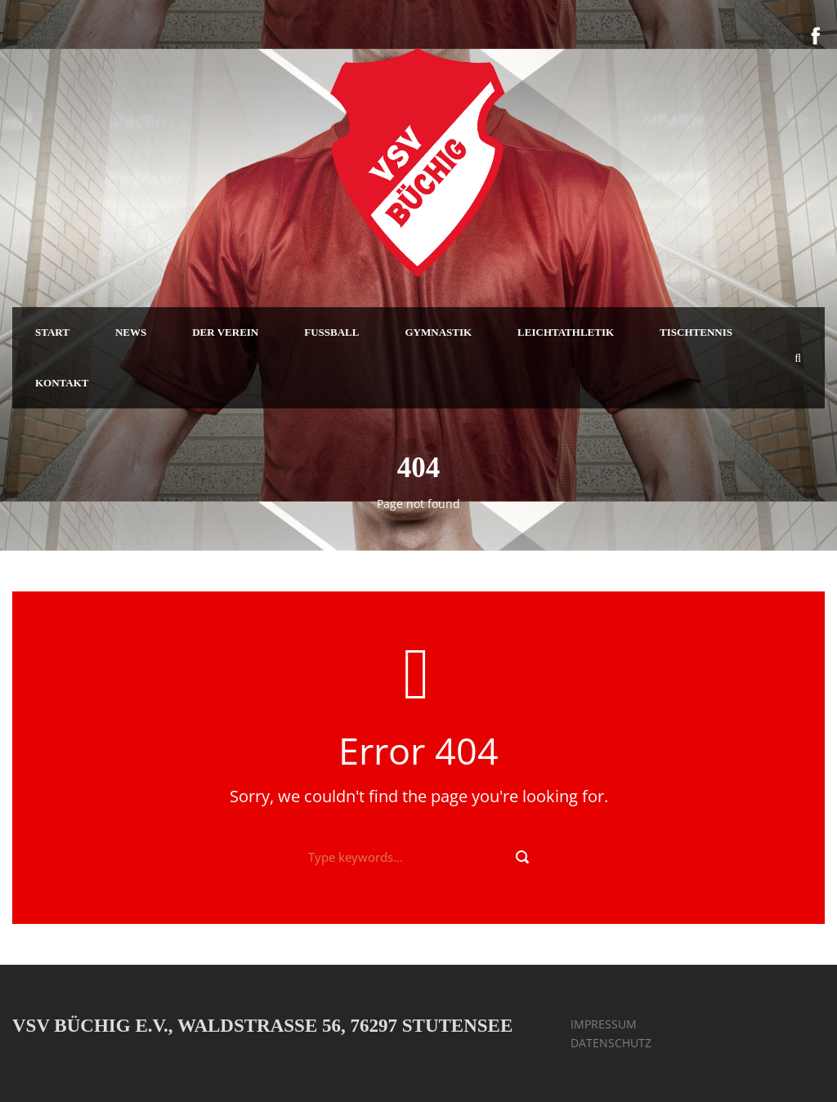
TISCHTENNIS (696, 332)
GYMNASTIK (438, 332)
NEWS (130, 332)
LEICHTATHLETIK (565, 332)
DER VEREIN (225, 332)
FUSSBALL (331, 332)
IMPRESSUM (604, 1024)
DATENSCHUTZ (611, 1043)
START (52, 332)
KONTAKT (62, 383)
